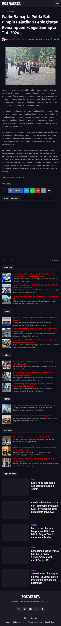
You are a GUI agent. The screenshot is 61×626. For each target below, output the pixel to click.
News (12, 12)
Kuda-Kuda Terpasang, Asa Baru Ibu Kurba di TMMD (43, 485)
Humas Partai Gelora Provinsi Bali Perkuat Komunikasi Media (33, 405)
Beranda (5, 12)
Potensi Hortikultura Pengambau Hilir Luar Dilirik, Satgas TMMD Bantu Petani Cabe (42, 533)
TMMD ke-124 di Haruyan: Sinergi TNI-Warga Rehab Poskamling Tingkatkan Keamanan (44, 578)
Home (7, 622)
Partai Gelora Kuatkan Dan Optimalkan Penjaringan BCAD (32, 416)
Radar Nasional (19, 622)
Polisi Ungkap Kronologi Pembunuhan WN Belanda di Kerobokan (34, 437)
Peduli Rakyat (50, 622)
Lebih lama (53, 260)
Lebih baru (7, 260)
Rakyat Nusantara (35, 622)
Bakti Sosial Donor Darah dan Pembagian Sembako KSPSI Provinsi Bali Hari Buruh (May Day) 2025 (44, 507)
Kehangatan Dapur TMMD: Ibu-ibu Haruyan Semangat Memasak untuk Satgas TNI (45, 555)
